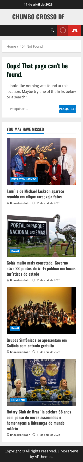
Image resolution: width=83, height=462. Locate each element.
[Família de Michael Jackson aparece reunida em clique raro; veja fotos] (41, 161)
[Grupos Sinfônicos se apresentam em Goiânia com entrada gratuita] (41, 310)
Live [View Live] (67, 30)
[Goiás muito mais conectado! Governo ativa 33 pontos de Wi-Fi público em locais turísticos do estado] (41, 233)
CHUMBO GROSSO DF (38, 16)
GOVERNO (18, 400)
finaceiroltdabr (20, 203)
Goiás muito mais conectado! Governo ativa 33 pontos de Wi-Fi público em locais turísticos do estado (41, 268)
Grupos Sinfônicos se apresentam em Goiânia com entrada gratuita (37, 342)
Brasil (15, 251)
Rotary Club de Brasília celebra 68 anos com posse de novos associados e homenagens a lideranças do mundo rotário (39, 420)
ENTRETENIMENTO (23, 179)
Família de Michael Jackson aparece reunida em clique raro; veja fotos (35, 193)
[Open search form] (52, 30)
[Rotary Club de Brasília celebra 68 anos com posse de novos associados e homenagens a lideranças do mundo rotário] (41, 382)
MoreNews (70, 451)
